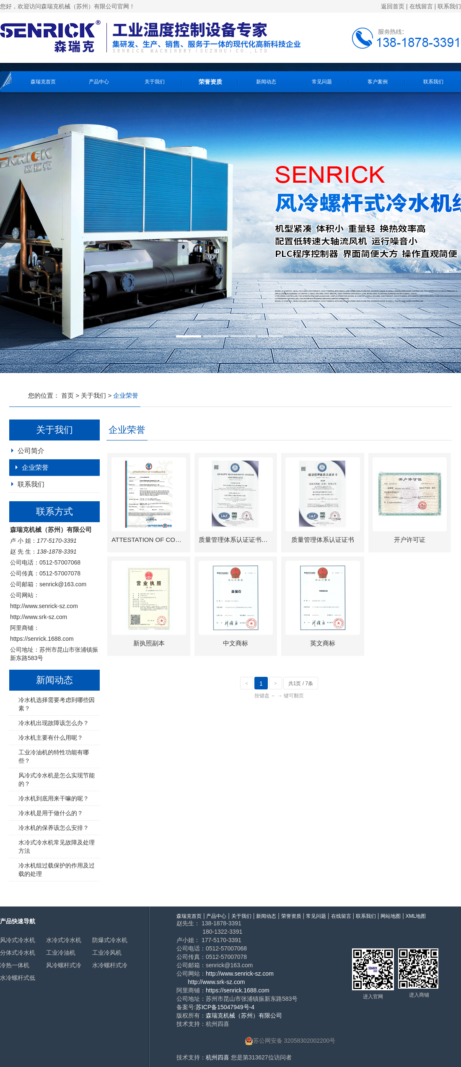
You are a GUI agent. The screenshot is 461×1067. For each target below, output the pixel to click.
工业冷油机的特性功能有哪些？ (53, 756)
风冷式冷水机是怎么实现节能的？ (56, 779)
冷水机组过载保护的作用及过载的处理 (56, 869)
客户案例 (378, 82)
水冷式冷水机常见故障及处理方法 (56, 846)
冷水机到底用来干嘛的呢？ (53, 798)
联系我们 (449, 6)
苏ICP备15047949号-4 (225, 1007)
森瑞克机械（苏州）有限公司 (244, 1015)
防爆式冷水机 (109, 940)
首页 (67, 395)
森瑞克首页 (43, 82)
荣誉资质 (210, 81)
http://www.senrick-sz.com (44, 606)
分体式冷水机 (17, 952)
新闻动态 (266, 82)
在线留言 (421, 6)
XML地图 (416, 916)
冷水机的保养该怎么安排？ (53, 827)
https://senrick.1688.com (42, 638)
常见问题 (322, 82)
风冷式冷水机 (17, 940)
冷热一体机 (14, 965)
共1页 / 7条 (300, 683)
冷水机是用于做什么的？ (50, 813)
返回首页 (392, 6)
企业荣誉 (35, 467)
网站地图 (391, 916)
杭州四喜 (217, 1057)
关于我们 (155, 82)
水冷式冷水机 (63, 940)
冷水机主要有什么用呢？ (50, 737)
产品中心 (99, 82)
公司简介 (31, 450)
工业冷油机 (60, 952)
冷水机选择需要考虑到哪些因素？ (56, 704)
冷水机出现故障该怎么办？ (53, 723)
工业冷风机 (107, 952)
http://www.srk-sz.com (38, 617)
